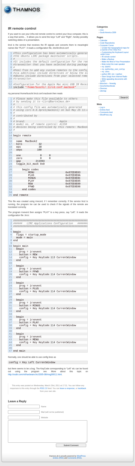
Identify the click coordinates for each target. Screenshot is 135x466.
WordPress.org (106, 115)
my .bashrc (106, 67)
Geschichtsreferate (107, 86)
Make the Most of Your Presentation (116, 62)
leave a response (67, 388)
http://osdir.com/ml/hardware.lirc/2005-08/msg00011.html (35, 374)
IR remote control (108, 57)
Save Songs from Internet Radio (114, 77)
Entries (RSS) (58, 458)
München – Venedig (108, 83)
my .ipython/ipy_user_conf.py (113, 69)
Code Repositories (107, 43)
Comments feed (106, 112)
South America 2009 (108, 32)
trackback (82, 388)
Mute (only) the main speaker (113, 64)
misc (102, 30)
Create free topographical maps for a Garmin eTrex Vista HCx (114, 49)
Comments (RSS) (75, 458)
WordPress (81, 456)
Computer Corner (107, 45)
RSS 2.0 (43, 388)
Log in (102, 107)
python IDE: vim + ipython (112, 74)
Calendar (103, 40)
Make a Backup (108, 59)
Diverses (103, 88)
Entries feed (104, 110)
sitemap (103, 91)
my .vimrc (105, 72)
